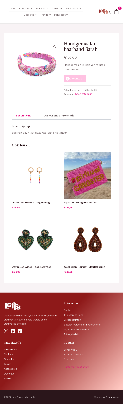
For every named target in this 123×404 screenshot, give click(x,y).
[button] (54, 46)
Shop (13, 8)
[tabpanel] (61, 129)
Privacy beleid (71, 334)
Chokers (8, 354)
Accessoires (73, 8)
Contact (68, 310)
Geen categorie (83, 94)
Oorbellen (9, 359)
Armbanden (10, 349)
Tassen (57, 8)
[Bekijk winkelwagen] (116, 11)
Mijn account (61, 14)
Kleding (8, 378)
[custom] (6, 331)
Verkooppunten (72, 319)
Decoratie (30, 15)
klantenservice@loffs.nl (76, 367)
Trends (46, 15)
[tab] (23, 115)
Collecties (26, 8)
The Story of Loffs (73, 315)
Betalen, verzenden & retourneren (82, 324)
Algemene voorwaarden (77, 329)
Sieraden (42, 8)
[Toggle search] (109, 12)
